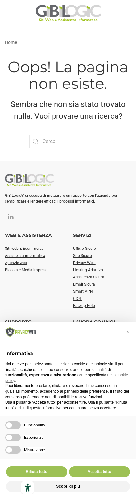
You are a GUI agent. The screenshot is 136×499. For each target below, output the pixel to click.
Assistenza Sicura (89, 277)
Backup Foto (84, 305)
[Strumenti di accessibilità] (27, 487)
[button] (8, 13)
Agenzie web (16, 263)
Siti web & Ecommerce (24, 248)
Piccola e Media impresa (26, 270)
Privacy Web (84, 263)
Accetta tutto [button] (99, 471)
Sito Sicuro (82, 255)
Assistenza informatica (25, 255)
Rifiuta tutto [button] (36, 471)
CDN (77, 298)
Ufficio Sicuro (84, 248)
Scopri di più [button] (68, 486)
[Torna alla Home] (68, 13)
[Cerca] (68, 141)
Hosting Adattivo (88, 270)
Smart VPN (83, 291)
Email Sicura (84, 284)
